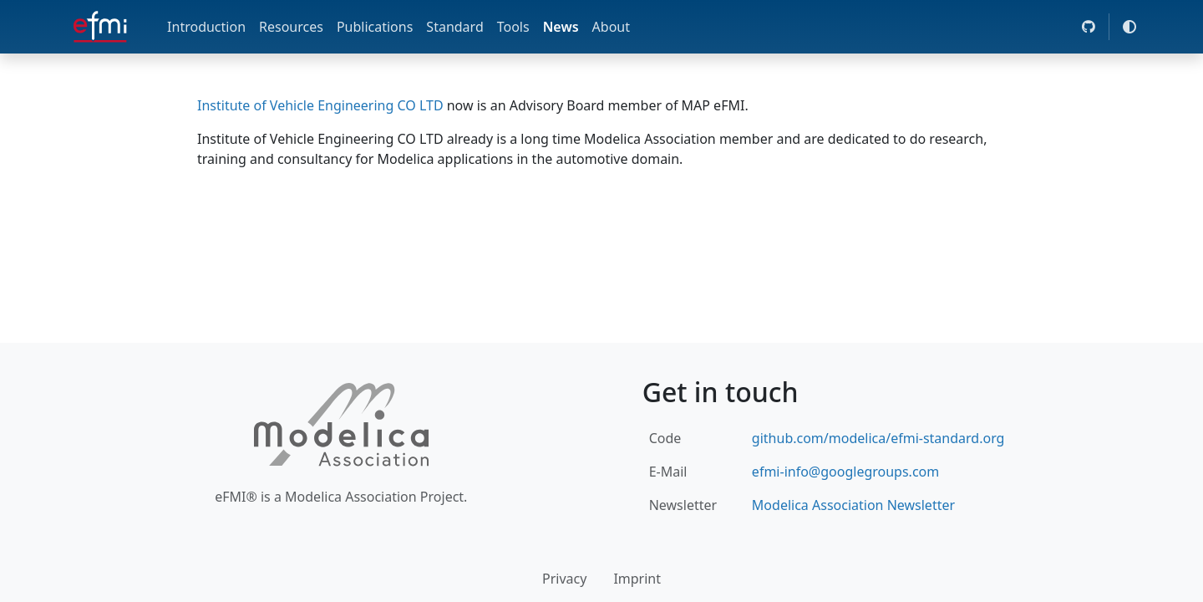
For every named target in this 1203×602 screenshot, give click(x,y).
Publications (375, 27)
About (611, 27)
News (561, 27)
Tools (513, 27)
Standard (454, 27)
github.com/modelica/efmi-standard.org (878, 438)
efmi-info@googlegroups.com (845, 471)
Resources (291, 27)
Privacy (564, 578)
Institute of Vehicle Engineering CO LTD (320, 105)
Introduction (206, 27)
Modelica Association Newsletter (853, 505)
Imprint (637, 578)
